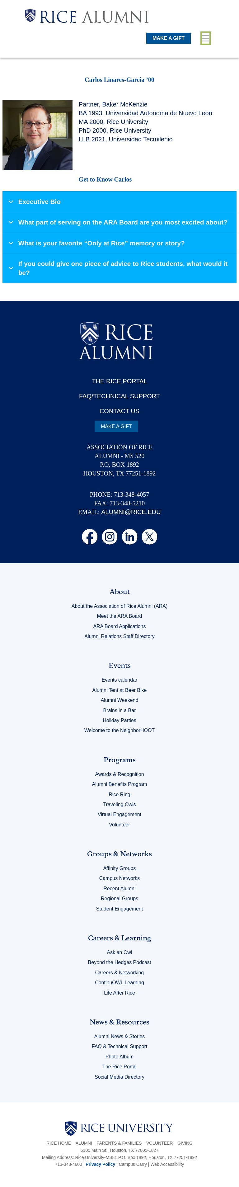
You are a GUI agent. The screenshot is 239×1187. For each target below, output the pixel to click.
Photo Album (119, 1056)
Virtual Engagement (119, 814)
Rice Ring (119, 794)
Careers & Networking (119, 972)
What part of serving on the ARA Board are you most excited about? (116, 225)
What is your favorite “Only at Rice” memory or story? (95, 245)
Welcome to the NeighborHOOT (119, 730)
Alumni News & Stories (119, 1036)
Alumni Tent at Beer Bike (119, 690)
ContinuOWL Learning (119, 982)
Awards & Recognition (119, 774)
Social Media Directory (119, 1077)
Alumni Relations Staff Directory (119, 636)
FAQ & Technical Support (119, 1046)
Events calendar (120, 680)
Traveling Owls (119, 804)
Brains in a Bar (119, 710)
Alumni (84, 1143)
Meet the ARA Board (119, 616)
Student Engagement (119, 908)
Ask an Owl (119, 952)
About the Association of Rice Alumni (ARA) (120, 606)
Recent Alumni (119, 888)
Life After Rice (119, 992)
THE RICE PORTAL (119, 381)
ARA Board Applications (119, 626)
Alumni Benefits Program (119, 784)
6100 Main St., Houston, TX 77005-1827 (119, 1150)
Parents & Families (119, 1143)
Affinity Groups (119, 868)
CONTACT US (119, 411)
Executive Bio (33, 204)
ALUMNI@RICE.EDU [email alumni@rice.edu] (131, 511)
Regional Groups (119, 898)
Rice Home (58, 1143)
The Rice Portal (119, 1066)
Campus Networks (119, 878)
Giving (185, 1143)
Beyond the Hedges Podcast (119, 962)
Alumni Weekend (119, 700)
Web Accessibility (167, 1164)
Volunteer (119, 824)
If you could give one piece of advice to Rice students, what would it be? (117, 268)
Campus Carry (133, 1164)
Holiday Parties (119, 720)
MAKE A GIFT (168, 38)
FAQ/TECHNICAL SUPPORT (119, 396)
